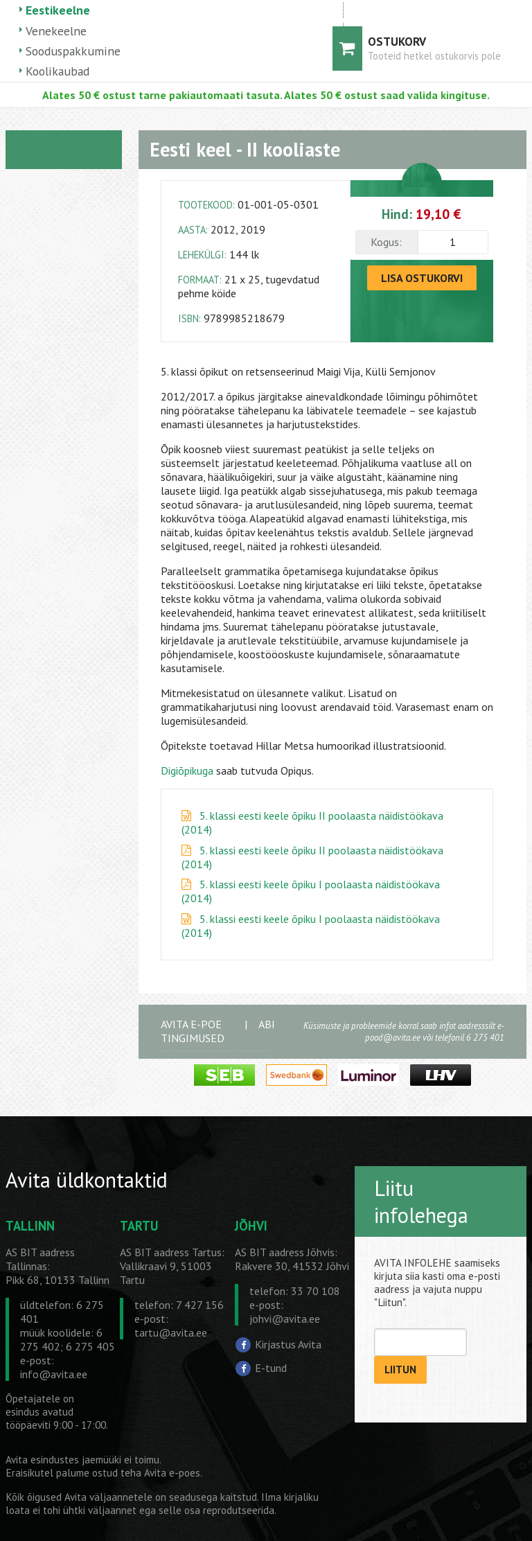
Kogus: (386, 242)
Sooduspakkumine (73, 51)
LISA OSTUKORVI (422, 278)
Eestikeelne (58, 10)
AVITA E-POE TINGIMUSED (192, 1031)
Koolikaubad (57, 71)
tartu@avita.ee (170, 1332)
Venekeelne (56, 31)
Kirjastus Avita (288, 1344)
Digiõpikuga (187, 770)
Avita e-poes (172, 1472)
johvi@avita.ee (284, 1319)
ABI (266, 1024)
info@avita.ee (53, 1374)
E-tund (271, 1368)
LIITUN (400, 1369)
